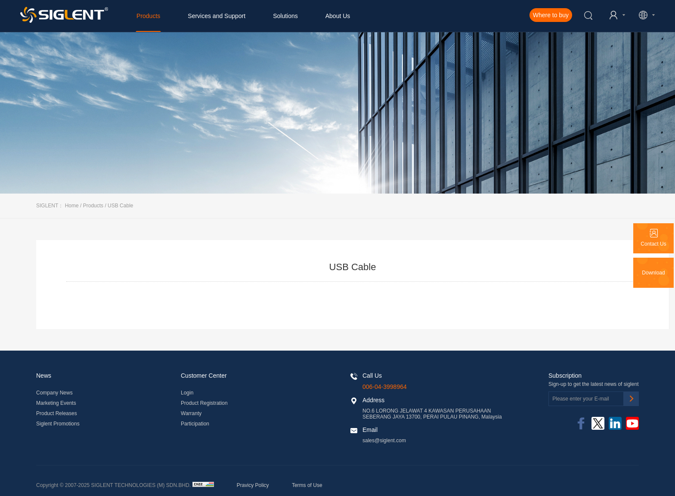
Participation (195, 424)
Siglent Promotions (58, 424)
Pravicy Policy (253, 485)
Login (187, 393)
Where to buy (551, 15)
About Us (337, 15)
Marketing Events (56, 403)
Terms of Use (307, 485)
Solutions (285, 15)
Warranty (191, 413)
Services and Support (216, 15)
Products (148, 15)
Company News (54, 393)
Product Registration (204, 403)
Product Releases (56, 413)
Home (72, 206)
